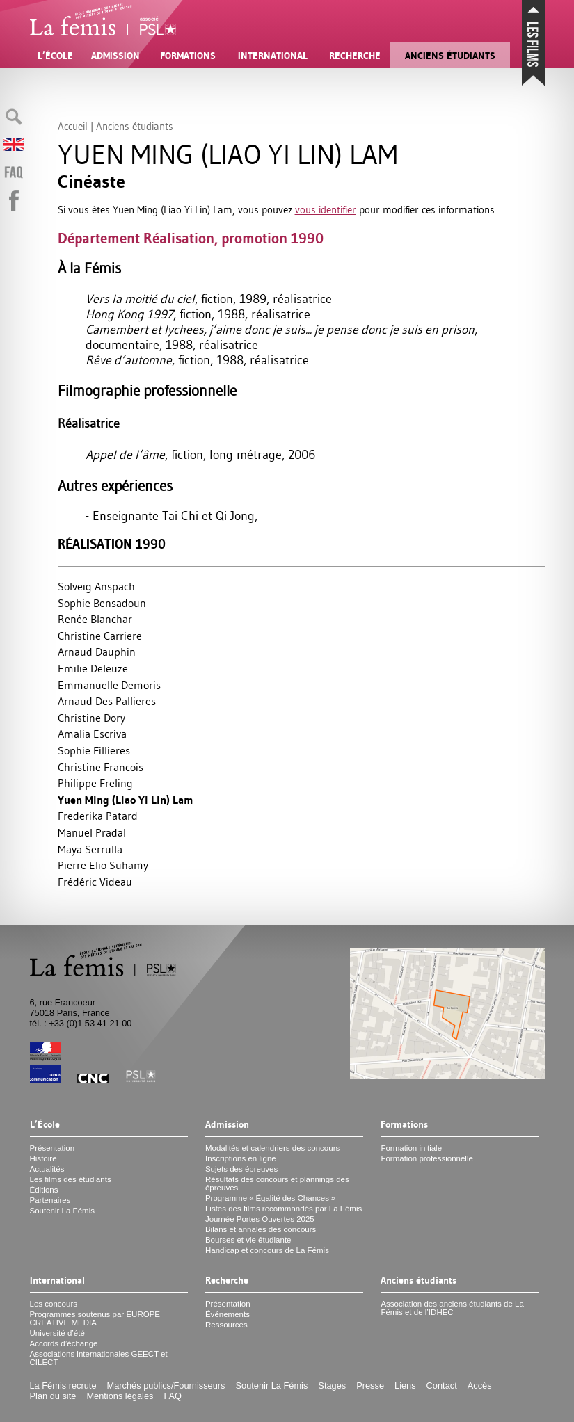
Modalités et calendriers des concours (272, 1148)
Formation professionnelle (427, 1158)
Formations (188, 55)
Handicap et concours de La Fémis (267, 1250)
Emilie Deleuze (93, 668)
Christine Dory (91, 718)
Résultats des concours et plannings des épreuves (277, 1183)
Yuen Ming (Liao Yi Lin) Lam (125, 800)
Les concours (54, 1304)
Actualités (47, 1169)
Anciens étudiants (450, 55)
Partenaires (50, 1200)
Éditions (44, 1190)
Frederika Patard (98, 816)
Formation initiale (411, 1148)
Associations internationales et (99, 1358)
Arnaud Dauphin (97, 652)
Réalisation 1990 (112, 544)
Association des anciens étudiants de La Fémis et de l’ (452, 1308)
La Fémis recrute (63, 1385)
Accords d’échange (64, 1343)
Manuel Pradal (92, 832)
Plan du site (53, 1396)
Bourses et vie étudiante (248, 1240)
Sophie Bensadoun (102, 603)
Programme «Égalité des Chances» (270, 1198)
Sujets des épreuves (241, 1169)
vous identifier (325, 209)
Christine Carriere (100, 636)
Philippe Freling (95, 783)
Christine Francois (100, 767)
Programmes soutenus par (95, 1318)
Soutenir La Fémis (62, 1210)
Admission (115, 55)
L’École (55, 55)
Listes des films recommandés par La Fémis (283, 1208)
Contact (441, 1385)
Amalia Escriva (92, 734)
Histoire (43, 1158)
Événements (227, 1314)
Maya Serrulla (90, 849)
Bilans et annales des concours (260, 1229)
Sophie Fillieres (94, 750)
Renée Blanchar (95, 619)
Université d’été (57, 1333)
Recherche (355, 55)
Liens (405, 1385)
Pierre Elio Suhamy (103, 865)
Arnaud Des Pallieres (107, 701)
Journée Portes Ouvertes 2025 (259, 1219)
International (273, 55)
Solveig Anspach (96, 586)
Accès (480, 1385)
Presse (370, 1385)
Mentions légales (119, 1396)
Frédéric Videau (95, 882)
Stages (332, 1385)
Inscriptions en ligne (240, 1158)
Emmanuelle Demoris (109, 685)
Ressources (226, 1324)
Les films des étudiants (70, 1179)
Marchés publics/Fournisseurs (166, 1385)
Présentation (52, 1148)
